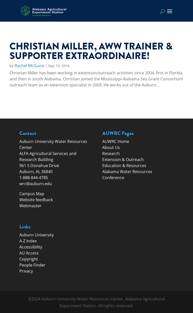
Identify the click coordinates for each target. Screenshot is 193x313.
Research (111, 153)
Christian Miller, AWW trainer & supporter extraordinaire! (91, 51)
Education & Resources (124, 165)
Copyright (28, 259)
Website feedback (36, 199)
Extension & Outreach (123, 159)
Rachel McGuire (29, 65)
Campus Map (31, 193)
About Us (111, 147)
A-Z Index (28, 241)
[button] (170, 15)
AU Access (29, 253)
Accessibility (30, 247)
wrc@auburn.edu (35, 183)
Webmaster (30, 205)
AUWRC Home (115, 141)
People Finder (32, 265)
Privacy (26, 271)
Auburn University (36, 235)
